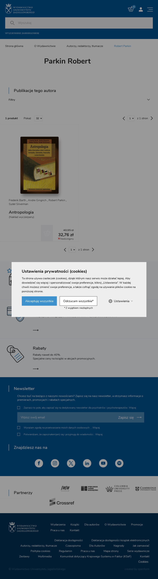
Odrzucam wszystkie (78, 301)
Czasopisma (73, 545)
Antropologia (21, 212)
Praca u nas (57, 530)
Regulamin (65, 551)
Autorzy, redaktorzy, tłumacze (85, 46)
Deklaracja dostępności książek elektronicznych (120, 540)
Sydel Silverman (18, 204)
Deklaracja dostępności (68, 540)
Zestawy (24, 556)
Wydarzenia (57, 524)
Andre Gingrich (37, 200)
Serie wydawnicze (138, 551)
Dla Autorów (97, 545)
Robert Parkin (122, 46)
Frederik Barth (17, 200)
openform (143, 569)
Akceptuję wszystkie (39, 301)
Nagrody (119, 545)
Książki (75, 524)
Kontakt (74, 530)
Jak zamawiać (141, 545)
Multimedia (45, 556)
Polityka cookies (40, 551)
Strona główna (14, 46)
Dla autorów (91, 524)
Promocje (137, 524)
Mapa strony (111, 551)
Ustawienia (120, 301)
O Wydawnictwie (44, 46)
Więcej (132, 407)
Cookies (143, 561)
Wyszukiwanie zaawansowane (22, 33)
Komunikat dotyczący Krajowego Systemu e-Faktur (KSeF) (95, 556)
